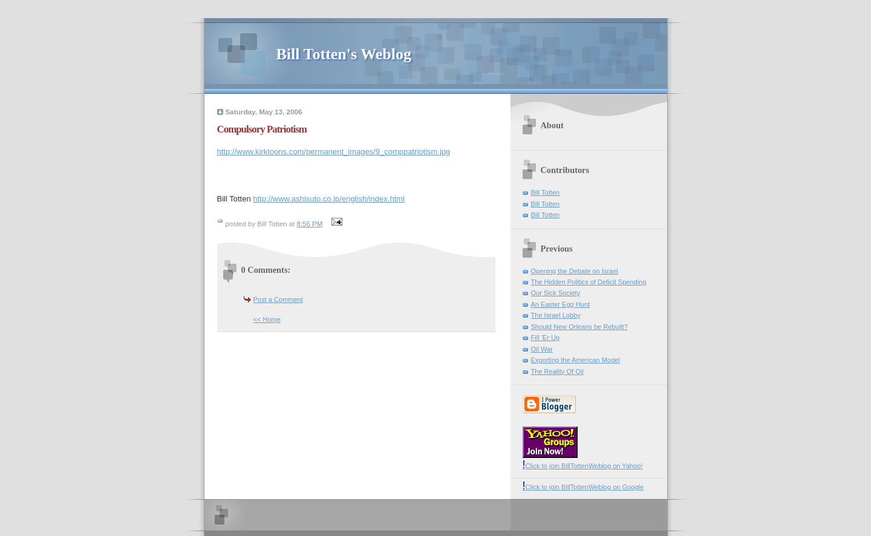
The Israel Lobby (556, 315)
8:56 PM (310, 223)
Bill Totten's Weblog (343, 54)
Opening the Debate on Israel (574, 271)
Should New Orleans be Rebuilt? (579, 326)
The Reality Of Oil (557, 371)
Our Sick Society (556, 292)
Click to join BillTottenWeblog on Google (583, 487)
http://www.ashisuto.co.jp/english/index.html (329, 198)
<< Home (267, 319)
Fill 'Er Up (545, 337)
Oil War (542, 349)
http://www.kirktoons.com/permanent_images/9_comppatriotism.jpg (334, 151)
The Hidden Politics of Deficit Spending (589, 282)
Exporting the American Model (575, 360)
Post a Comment (278, 299)
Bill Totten (545, 192)
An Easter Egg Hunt (560, 304)
